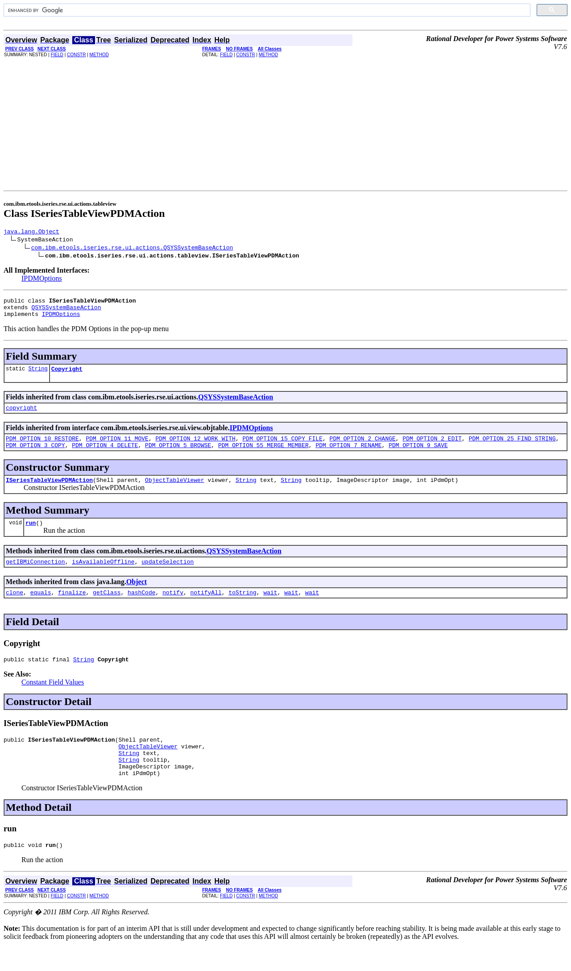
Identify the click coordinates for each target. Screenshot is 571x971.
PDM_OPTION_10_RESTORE (42, 448)
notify (172, 608)
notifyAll (206, 608)
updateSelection (167, 576)
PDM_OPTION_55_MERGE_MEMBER (263, 456)
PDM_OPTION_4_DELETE (105, 456)
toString (242, 608)
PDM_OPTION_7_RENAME (348, 456)
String (37, 375)
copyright (21, 415)
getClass (106, 608)
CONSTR (76, 54)
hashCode (141, 608)
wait (270, 608)
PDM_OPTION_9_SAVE (418, 456)
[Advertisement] (285, 123)
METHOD (99, 54)
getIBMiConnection (35, 576)
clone (14, 608)
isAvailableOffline (103, 576)
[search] (266, 10)
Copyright (67, 375)
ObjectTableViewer (174, 492)
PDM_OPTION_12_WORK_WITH (195, 448)
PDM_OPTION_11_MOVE (117, 448)
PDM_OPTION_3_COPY (35, 456)
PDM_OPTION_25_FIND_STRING (512, 448)
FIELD (57, 54)
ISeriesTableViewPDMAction (49, 492)
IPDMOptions (41, 279)
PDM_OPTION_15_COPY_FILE (282, 448)
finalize (72, 608)
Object (136, 596)
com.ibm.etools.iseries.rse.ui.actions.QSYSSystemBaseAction (132, 249)
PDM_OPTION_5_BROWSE (178, 456)
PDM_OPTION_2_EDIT (432, 448)
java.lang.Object (31, 232)
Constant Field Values (52, 699)
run (30, 536)
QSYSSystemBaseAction (66, 311)
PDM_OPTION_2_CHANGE (362, 448)
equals (40, 608)
